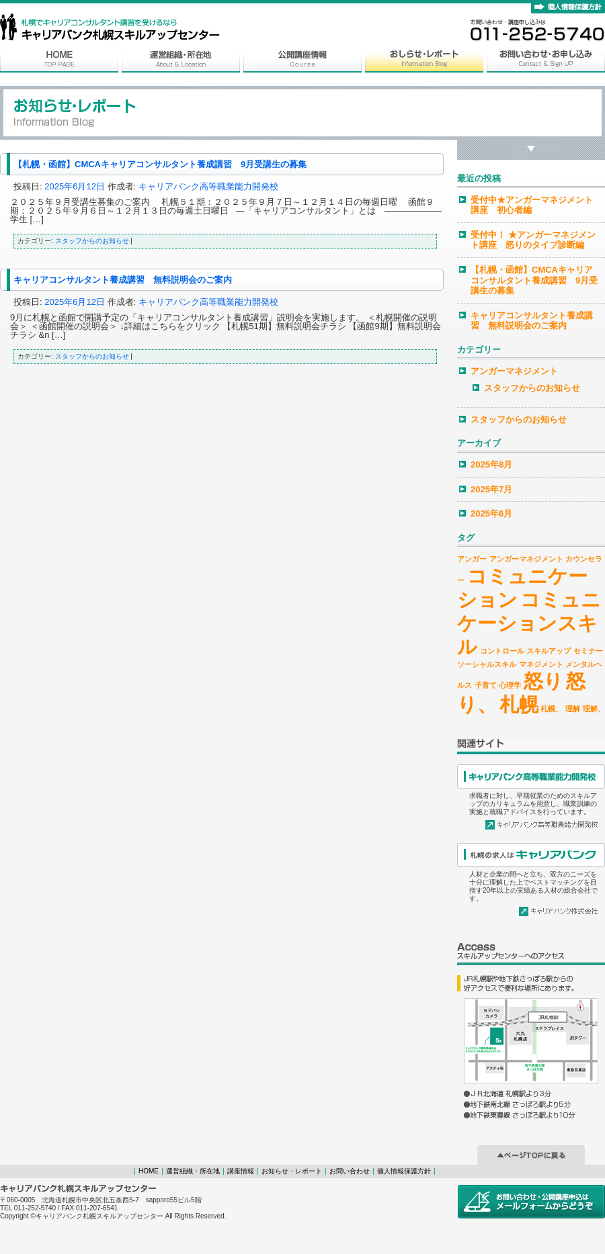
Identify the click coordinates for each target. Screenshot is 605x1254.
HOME (148, 1171)
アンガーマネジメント (514, 371)
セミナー (588, 651)
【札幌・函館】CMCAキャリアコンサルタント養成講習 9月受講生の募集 (160, 164)
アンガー (472, 559)
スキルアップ (548, 651)
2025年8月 (491, 464)
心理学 (510, 685)
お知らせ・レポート (291, 1171)
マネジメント (541, 664)
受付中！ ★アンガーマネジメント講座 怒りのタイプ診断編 (533, 240)
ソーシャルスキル (486, 664)
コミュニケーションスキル (529, 623)
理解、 (594, 709)
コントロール (502, 651)
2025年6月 (491, 513)
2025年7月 (491, 489)
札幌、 (551, 709)
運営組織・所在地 (193, 1171)
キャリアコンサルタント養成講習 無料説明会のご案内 (122, 280)
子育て (486, 685)
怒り (543, 681)
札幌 (518, 704)
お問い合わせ (349, 1171)
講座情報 (240, 1171)
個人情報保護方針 (404, 1171)
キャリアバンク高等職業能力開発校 (208, 186)
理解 (572, 709)
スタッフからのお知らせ (92, 240)
